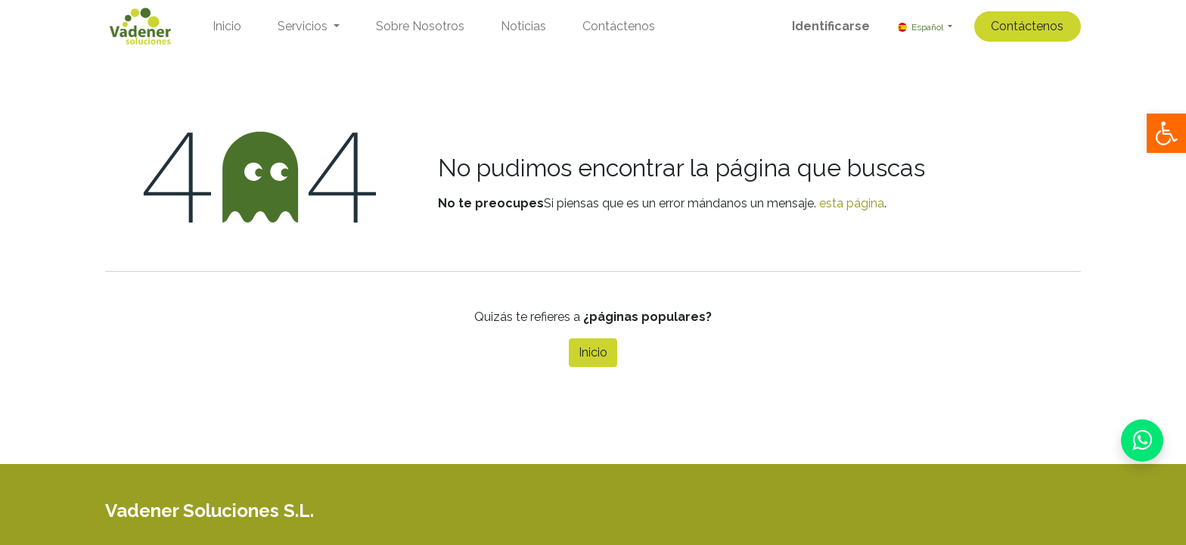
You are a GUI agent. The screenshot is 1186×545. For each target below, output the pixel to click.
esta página (851, 203)
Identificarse (831, 26)
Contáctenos (1027, 26)
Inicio (593, 352)
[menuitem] (226, 26)
